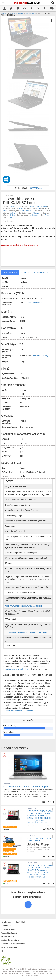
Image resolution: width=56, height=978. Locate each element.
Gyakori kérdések (7, 937)
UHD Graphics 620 (38, 831)
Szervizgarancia (34, 215)
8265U (37, 828)
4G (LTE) (46, 849)
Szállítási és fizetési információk (13, 944)
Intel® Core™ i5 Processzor (37, 206)
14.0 (29, 847)
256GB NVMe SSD (33, 829)
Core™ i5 (30, 828)
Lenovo (11, 206)
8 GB (38, 208)
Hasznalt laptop (33, 826)
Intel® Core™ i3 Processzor (34, 790)
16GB (42, 884)
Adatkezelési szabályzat (10, 940)
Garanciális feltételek (9, 947)
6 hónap (12, 215)
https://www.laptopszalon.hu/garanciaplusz (23, 606)
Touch (29, 831)
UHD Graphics (26, 211)
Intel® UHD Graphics (22, 794)
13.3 (43, 211)
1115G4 (13, 792)
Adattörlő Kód (6, 926)
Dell (29, 844)
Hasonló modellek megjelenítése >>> (19, 245)
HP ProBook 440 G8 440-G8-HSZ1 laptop (26, 786)
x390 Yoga (48, 826)
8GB (41, 828)
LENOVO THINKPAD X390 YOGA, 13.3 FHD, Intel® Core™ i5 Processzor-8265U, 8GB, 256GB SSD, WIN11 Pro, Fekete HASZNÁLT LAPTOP (40, 817)
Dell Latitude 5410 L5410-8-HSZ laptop (39, 839)
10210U (21, 208)
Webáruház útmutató (9, 933)
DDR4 (46, 828)
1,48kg (34, 851)
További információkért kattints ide (18, 711)
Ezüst (29, 851)
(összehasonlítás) (34, 303)
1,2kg (47, 831)
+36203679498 (35, 188)
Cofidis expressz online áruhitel (13, 922)
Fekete (47, 215)
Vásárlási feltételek (8, 929)
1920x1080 (13, 213)
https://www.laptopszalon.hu (15, 669)
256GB (5, 211)
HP (10, 790)
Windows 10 (37, 213)
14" (42, 794)
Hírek (3, 951)
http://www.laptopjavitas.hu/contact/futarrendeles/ (26, 632)
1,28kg (10, 217)
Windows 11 (44, 847)
